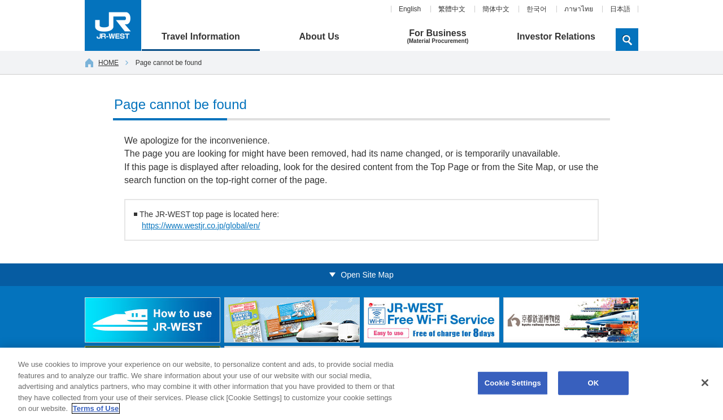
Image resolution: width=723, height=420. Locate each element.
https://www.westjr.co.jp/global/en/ (201, 225)
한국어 (536, 9)
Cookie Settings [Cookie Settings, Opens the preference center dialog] (513, 383)
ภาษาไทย (578, 9)
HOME (102, 63)
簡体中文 (495, 9)
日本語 (620, 9)
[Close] (704, 382)
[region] (361, 384)
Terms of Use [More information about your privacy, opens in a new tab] (96, 408)
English (410, 9)
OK (593, 383)
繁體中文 (451, 9)
